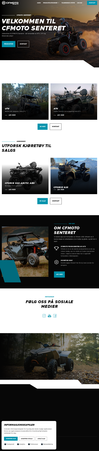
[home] (12, 3)
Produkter (8, 44)
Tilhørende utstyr (68, 2)
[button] (51, 3)
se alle (42, 201)
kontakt (92, 2)
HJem (39, 2)
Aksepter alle (11, 438)
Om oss (79, 2)
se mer (42, 126)
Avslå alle (41, 438)
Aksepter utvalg (26, 438)
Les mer (59, 275)
